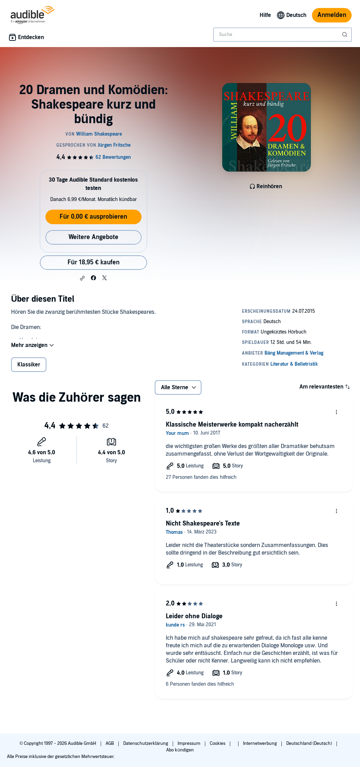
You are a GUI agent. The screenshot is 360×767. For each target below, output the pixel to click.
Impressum (189, 743)
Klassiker (28, 364)
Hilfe (265, 15)
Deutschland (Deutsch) (309, 743)
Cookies (218, 743)
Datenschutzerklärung (146, 743)
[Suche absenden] (345, 35)
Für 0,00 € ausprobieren (93, 216)
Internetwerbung (260, 743)
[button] (82, 278)
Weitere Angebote (93, 237)
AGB (110, 743)
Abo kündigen (180, 750)
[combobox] (282, 35)
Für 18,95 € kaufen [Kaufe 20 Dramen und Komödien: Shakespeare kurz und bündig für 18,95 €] (93, 262)
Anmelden (331, 15)
